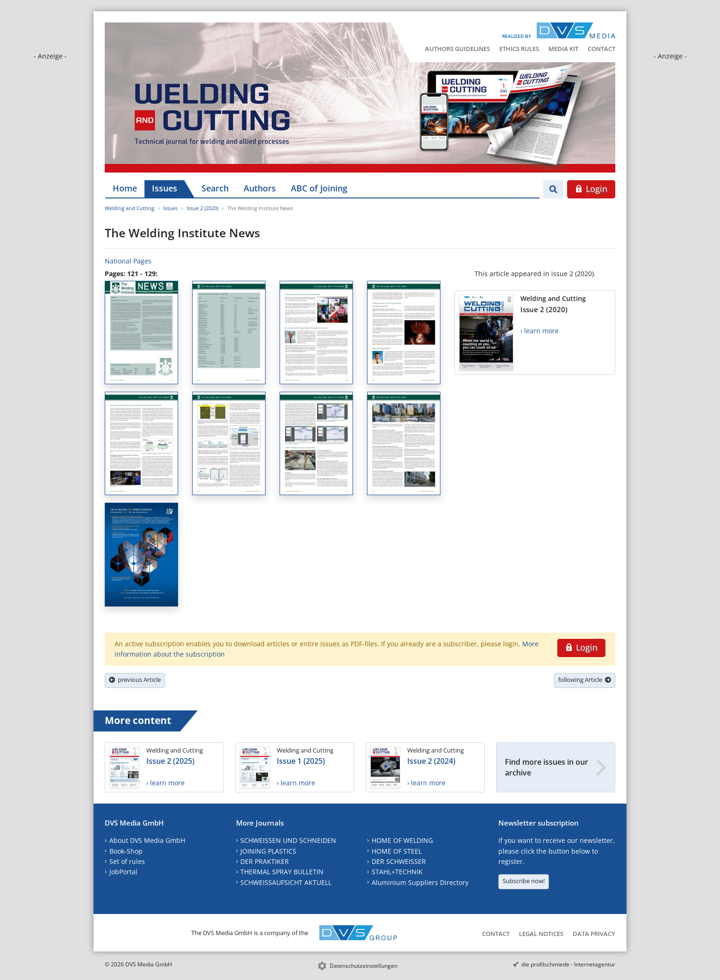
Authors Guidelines (457, 48)
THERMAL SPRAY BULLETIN (282, 871)
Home (125, 188)
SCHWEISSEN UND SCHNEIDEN (288, 840)
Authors (260, 188)
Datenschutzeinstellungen (363, 966)
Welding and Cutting (129, 208)
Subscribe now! (524, 881)
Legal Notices (541, 933)
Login (591, 188)
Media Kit (563, 48)
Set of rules (127, 861)
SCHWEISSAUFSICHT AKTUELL (285, 882)
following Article (584, 679)
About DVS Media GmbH (147, 840)
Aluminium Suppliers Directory (420, 882)
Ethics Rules (519, 48)
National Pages (128, 260)
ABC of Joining (319, 188)
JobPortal (123, 871)
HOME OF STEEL (397, 851)
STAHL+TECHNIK (397, 871)
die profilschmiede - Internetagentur (568, 964)
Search (215, 188)
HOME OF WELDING (402, 840)
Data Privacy (594, 933)
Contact (601, 48)
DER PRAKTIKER (264, 861)
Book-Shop (126, 851)
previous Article (135, 679)
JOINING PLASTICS (268, 851)
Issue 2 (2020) (202, 208)
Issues (164, 188)
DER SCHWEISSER (399, 861)
